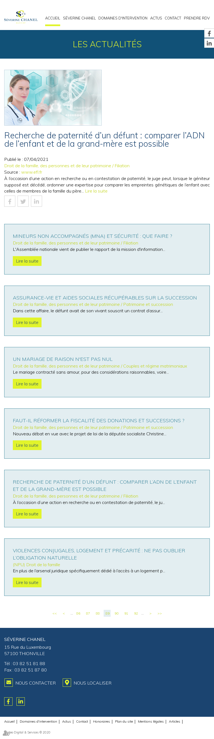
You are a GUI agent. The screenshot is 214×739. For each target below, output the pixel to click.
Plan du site (124, 721)
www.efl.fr (31, 172)
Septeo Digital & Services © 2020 (27, 732)
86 (78, 613)
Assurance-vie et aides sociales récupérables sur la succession (105, 297)
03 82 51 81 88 (29, 663)
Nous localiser (92, 683)
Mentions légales (151, 721)
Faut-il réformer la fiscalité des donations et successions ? (98, 420)
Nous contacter (35, 683)
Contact (173, 18)
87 (88, 613)
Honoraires (101, 721)
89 (108, 613)
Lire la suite (96, 191)
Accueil (52, 18)
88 (98, 613)
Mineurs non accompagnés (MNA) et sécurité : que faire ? (92, 236)
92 (136, 613)
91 (126, 613)
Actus (156, 18)
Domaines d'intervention (122, 18)
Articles (174, 721)
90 (116, 613)
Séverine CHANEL (79, 18)
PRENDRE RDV (197, 18)
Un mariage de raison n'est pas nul (63, 359)
